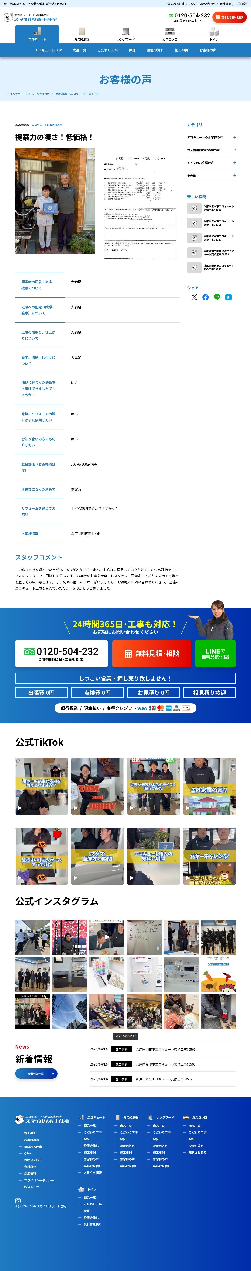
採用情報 (241, 3)
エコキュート (91, 1117)
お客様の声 (207, 49)
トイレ (87, 1189)
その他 (211, 175)
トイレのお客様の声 (211, 162)
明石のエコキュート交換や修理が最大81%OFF (35, 3)
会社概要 (225, 3)
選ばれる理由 (176, 3)
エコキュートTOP (48, 49)
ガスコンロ (194, 1117)
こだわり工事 (107, 49)
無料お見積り (93, 1166)
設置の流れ (155, 49)
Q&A (192, 3)
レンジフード (160, 1117)
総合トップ (31, 1187)
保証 (132, 49)
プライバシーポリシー (39, 1180)
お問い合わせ (207, 3)
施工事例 (181, 49)
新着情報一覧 (41, 1073)
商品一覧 (79, 49)
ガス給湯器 (126, 1117)
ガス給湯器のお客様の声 (211, 150)
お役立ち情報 (93, 1172)
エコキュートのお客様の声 (211, 137)
